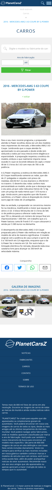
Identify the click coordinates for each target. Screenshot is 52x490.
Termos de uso (26, 386)
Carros (26, 13)
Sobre (26, 379)
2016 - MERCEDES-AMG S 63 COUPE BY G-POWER (26, 21)
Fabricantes (26, 359)
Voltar (27, 96)
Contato (26, 373)
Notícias (26, 353)
